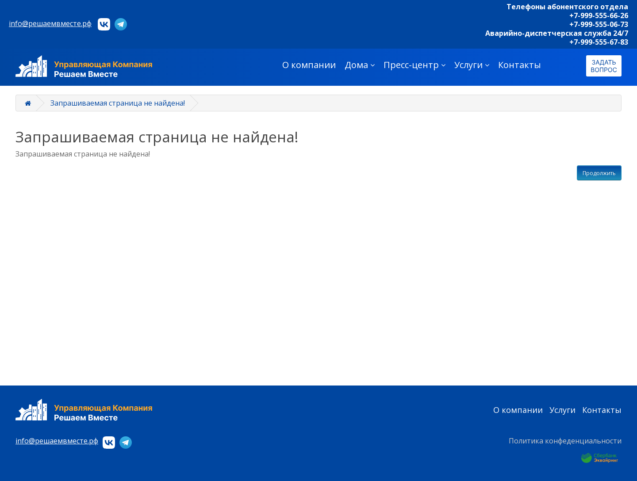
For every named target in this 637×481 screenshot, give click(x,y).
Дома (360, 65)
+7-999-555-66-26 (598, 15)
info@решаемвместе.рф (50, 23)
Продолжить (599, 173)
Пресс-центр (414, 65)
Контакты (519, 65)
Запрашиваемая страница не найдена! (117, 103)
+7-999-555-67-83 (598, 42)
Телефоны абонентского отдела (567, 6)
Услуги (471, 65)
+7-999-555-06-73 (598, 24)
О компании (309, 65)
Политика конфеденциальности (565, 440)
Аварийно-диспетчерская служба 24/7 (556, 33)
